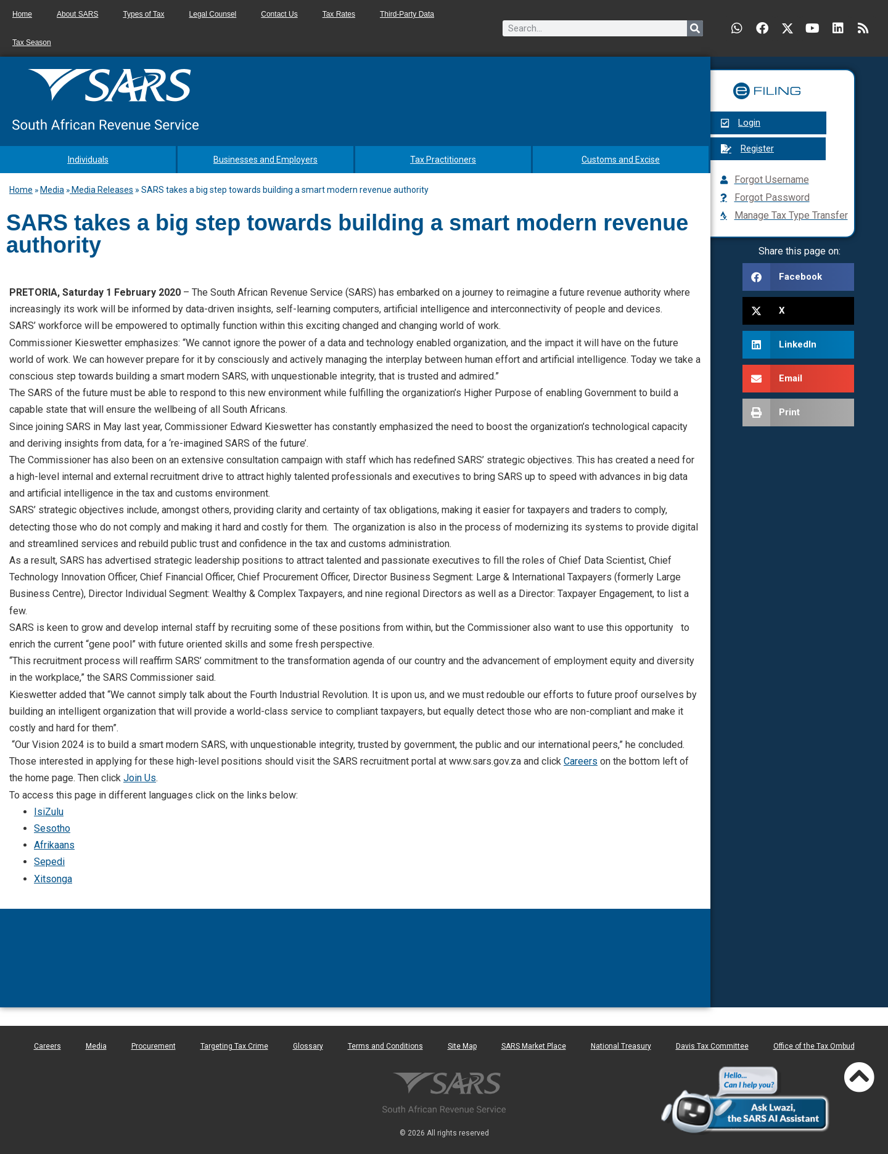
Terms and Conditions (385, 1046)
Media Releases (101, 190)
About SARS (77, 14)
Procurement (153, 1046)
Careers (581, 761)
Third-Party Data (407, 14)
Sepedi (49, 862)
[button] (798, 277)
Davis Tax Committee (712, 1046)
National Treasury (621, 1046)
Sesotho (52, 828)
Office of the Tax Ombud (814, 1046)
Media (52, 190)
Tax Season (31, 42)
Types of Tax (143, 14)
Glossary (308, 1046)
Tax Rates (339, 14)
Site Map (462, 1046)
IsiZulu (49, 812)
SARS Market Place (533, 1046)
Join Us (139, 778)
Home (22, 14)
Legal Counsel (213, 14)
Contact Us (279, 14)
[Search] (695, 28)
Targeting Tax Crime (234, 1046)
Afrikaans (54, 845)
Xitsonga (53, 879)
